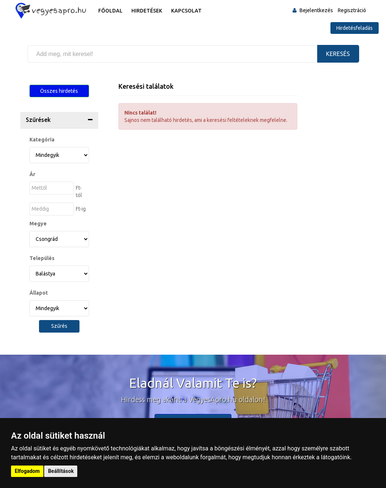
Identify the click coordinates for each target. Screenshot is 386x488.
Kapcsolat (186, 11)
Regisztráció (352, 10)
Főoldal (110, 11)
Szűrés (59, 326)
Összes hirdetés (59, 91)
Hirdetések (146, 11)
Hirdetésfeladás (354, 28)
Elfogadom (27, 471)
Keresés (338, 53)
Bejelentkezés (316, 10)
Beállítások (61, 471)
